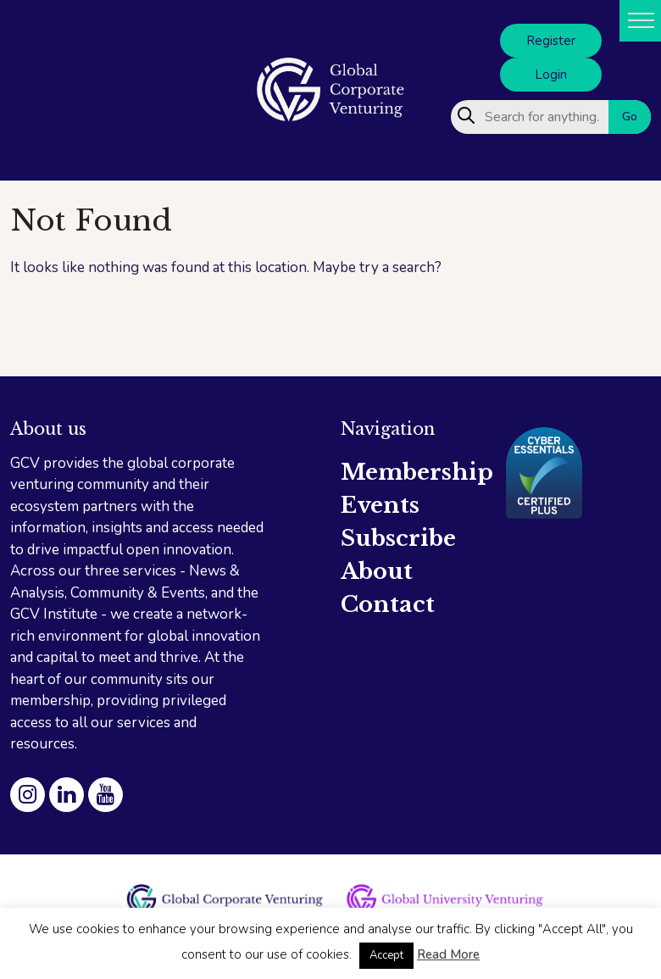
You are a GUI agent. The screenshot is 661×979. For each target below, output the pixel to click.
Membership (417, 472)
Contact (388, 604)
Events (380, 505)
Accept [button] (386, 955)
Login (551, 74)
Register (550, 40)
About (377, 571)
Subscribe (398, 538)
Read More (448, 954)
